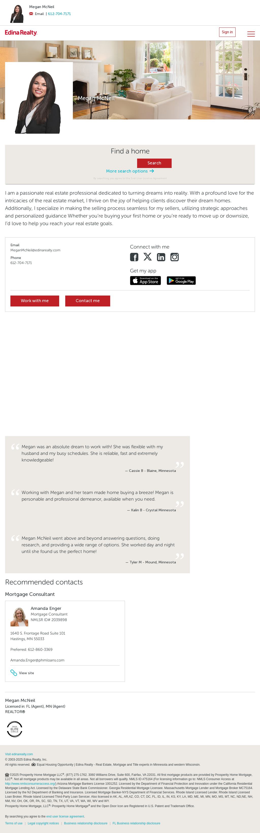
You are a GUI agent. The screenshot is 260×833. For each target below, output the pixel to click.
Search (154, 163)
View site (22, 673)
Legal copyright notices (43, 823)
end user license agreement (65, 816)
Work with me (35, 300)
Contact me (88, 300)
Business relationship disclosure (85, 823)
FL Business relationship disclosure (136, 823)
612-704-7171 (59, 14)
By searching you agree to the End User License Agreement (130, 178)
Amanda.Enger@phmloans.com (37, 660)
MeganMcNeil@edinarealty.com (35, 250)
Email (36, 14)
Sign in (227, 32)
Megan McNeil (41, 7)
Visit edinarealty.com (19, 754)
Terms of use (14, 823)
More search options (130, 171)
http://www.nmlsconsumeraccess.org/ (30, 783)
